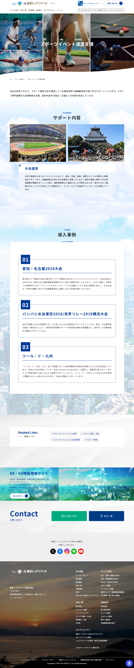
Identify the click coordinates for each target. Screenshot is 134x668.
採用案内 (39, 10)
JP (51, 3)
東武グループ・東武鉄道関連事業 (112, 592)
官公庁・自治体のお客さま (117, 10)
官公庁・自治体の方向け (109, 582)
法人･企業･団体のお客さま (85, 10)
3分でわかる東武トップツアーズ (87, 595)
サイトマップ (110, 659)
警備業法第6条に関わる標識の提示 (91, 659)
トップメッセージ (82, 575)
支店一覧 (23, 10)
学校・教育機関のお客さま (101, 10)
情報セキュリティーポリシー (68, 659)
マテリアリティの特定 (83, 637)
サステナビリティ (49, 10)
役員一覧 (79, 585)
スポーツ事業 (105, 585)
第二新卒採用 (105, 610)
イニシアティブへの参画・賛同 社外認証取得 (91, 641)
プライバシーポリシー (48, 659)
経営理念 (79, 582)
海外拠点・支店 (81, 620)
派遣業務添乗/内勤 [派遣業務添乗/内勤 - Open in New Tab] (107, 623)
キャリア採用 (105, 613)
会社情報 (31, 10)
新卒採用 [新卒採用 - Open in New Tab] (104, 606)
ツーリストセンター (83, 613)
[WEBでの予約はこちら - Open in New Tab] (90, 3)
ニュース (60, 10)
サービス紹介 (14, 10)
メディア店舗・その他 (83, 616)
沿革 (77, 592)
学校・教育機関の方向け (109, 579)
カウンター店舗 (81, 610)
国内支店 (79, 606)
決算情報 (79, 589)
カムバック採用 (106, 616)
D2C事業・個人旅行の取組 (110, 595)
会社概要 (79, 579)
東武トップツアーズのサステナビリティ (89, 634)
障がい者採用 (105, 620)
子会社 (78, 623)
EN (53, 3)
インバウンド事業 (107, 589)
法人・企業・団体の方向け (110, 575)
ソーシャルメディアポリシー (29, 659)
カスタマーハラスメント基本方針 (87, 647)
